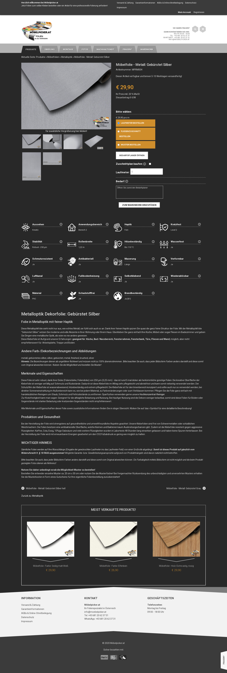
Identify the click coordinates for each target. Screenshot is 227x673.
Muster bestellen (128, 144)
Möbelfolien (53, 57)
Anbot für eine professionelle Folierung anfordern (86, 6)
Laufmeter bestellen (130, 123)
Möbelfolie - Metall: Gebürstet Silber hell (45, 488)
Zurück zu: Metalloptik (32, 496)
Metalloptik (66, 57)
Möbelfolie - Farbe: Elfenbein (113, 566)
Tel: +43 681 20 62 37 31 (180, 36)
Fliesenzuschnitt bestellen (128, 133)
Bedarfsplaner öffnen (132, 155)
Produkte (40, 57)
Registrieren (199, 12)
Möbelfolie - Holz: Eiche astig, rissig (176, 566)
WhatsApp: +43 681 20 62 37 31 (176, 38)
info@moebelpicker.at (179, 39)
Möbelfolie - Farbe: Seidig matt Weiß (50, 566)
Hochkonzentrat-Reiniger (152, 394)
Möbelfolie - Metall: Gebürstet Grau (183, 488)
